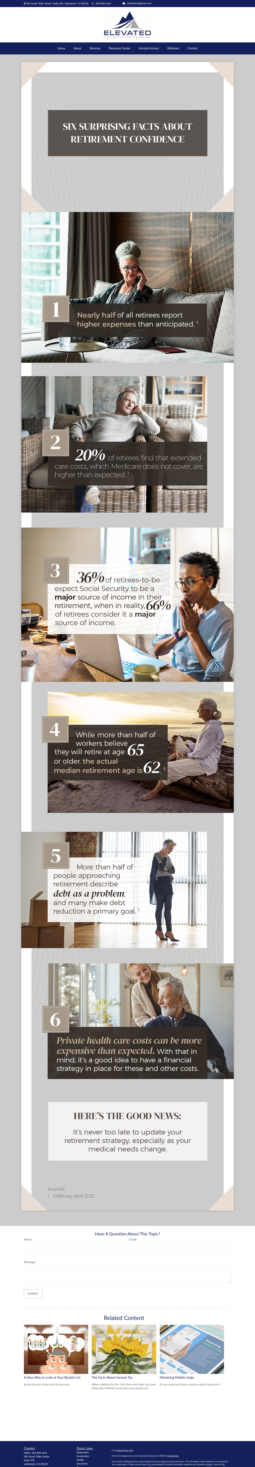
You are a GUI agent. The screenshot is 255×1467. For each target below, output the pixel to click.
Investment (83, 1456)
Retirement (83, 1452)
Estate (80, 1460)
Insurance (82, 1463)
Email (132, 1239)
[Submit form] (33, 1293)
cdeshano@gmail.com (137, 3)
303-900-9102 (101, 3)
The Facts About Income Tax (112, 1377)
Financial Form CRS (124, 1450)
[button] (61, 48)
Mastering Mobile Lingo (177, 1377)
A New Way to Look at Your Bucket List (52, 1377)
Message (29, 1262)
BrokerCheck (173, 1456)
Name (28, 1239)
